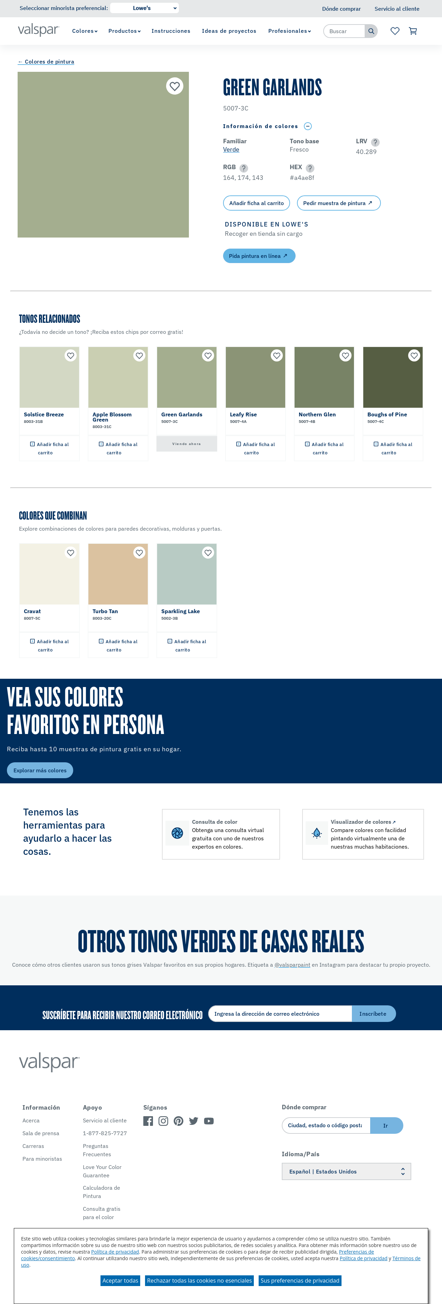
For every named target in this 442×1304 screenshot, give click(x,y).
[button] (374, 142)
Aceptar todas (120, 1280)
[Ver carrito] (413, 31)
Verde (231, 149)
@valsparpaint (292, 964)
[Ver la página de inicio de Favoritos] (394, 31)
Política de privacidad (115, 1251)
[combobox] (344, 31)
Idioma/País (301, 1154)
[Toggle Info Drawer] (307, 126)
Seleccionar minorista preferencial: (64, 7)
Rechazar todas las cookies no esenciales (199, 1280)
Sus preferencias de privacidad (300, 1280)
